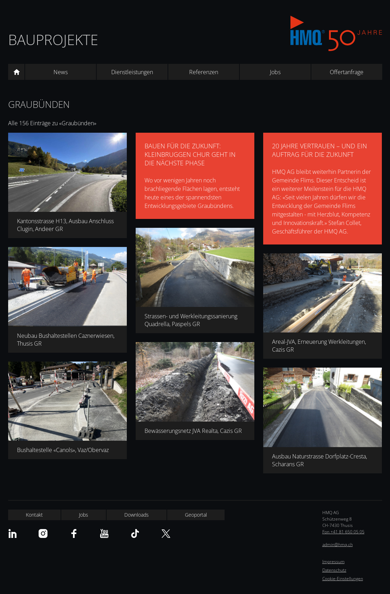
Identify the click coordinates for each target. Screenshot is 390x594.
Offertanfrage (346, 72)
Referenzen (203, 72)
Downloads (136, 514)
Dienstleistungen (132, 72)
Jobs (275, 72)
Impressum (333, 562)
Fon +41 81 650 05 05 (343, 532)
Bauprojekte (53, 39)
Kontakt (34, 514)
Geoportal (196, 514)
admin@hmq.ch (337, 544)
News (60, 72)
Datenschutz (334, 570)
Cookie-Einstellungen (342, 579)
